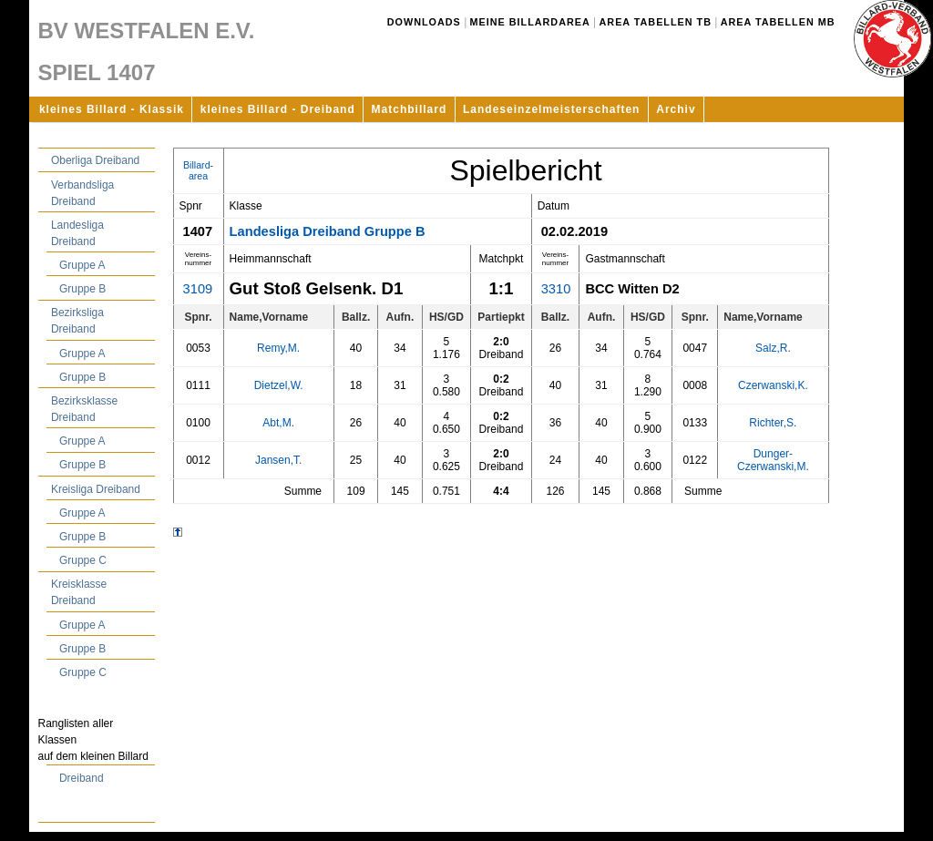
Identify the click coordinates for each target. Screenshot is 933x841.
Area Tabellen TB (656, 21)
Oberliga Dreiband (95, 160)
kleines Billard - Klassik (111, 109)
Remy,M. (278, 348)
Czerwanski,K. (773, 385)
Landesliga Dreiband (77, 233)
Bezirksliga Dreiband (77, 320)
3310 (556, 289)
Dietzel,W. (278, 385)
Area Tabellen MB (778, 21)
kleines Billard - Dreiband (277, 109)
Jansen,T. (278, 460)
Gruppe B (82, 288)
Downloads (424, 21)
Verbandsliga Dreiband (82, 193)
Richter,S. (772, 422)
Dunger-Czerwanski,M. (773, 460)
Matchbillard (409, 109)
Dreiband (81, 778)
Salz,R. (773, 348)
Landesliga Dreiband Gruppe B (327, 231)
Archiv (675, 109)
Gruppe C (83, 560)
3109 (198, 289)
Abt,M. (278, 422)
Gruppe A (82, 265)
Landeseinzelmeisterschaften (551, 109)
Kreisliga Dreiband (95, 489)
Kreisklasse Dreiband (79, 592)
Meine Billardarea (530, 21)
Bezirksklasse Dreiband (84, 409)
